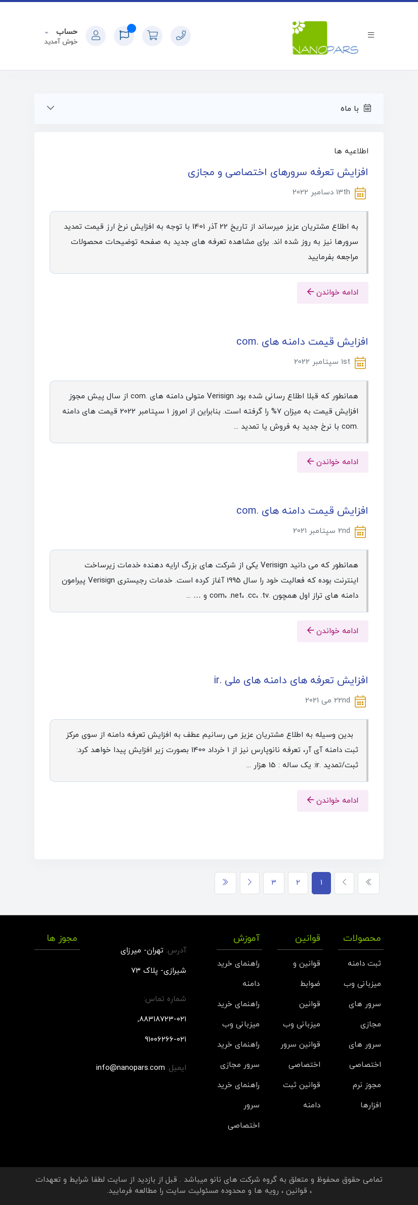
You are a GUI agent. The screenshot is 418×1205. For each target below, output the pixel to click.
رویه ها (266, 1191)
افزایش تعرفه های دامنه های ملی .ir (291, 681)
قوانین (296, 1191)
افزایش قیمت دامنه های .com (302, 342)
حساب (65, 32)
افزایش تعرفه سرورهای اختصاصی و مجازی (278, 172)
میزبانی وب (362, 984)
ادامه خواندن (332, 292)
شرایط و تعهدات (62, 1180)
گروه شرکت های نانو (243, 1180)
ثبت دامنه (364, 964)
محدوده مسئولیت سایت (205, 1191)
